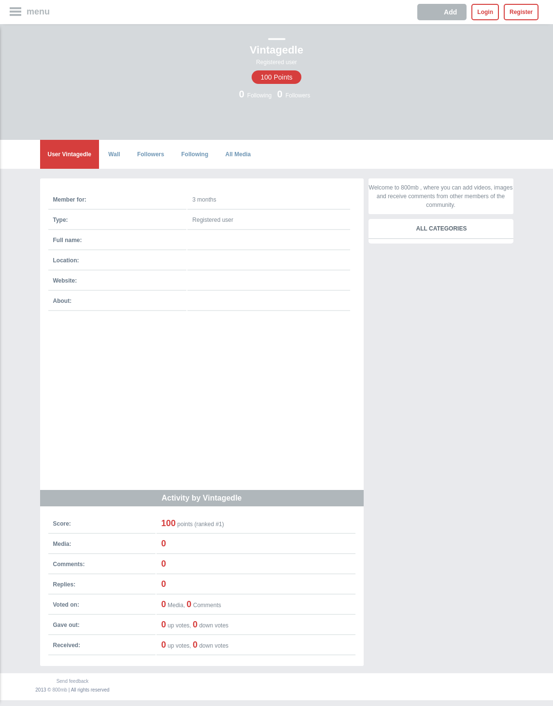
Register (521, 12)
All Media (238, 154)
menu (38, 11)
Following (194, 154)
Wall (114, 154)
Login (485, 12)
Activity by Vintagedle (202, 498)
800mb (60, 689)
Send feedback (73, 681)
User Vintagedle (69, 154)
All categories (441, 228)
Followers (150, 154)
